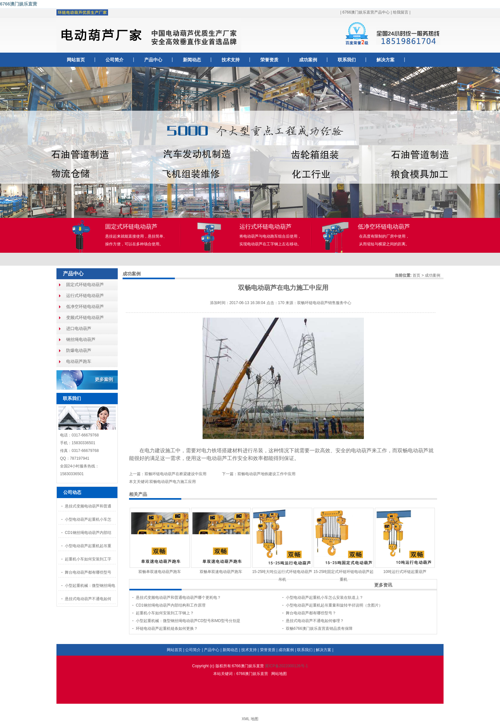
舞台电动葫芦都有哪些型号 (88, 572)
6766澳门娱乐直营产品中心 (366, 12)
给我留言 (400, 12)
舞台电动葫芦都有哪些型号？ (311, 613)
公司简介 (114, 59)
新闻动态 (192, 59)
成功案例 (308, 59)
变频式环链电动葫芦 (85, 317)
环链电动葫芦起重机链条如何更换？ (167, 628)
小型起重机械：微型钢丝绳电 (90, 585)
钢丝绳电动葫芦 (80, 339)
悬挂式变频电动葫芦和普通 (88, 506)
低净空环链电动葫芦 (85, 306)
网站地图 (279, 673)
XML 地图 (250, 719)
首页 (416, 275)
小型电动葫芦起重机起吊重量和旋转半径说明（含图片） (334, 605)
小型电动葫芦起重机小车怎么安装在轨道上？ (324, 597)
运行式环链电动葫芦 (85, 295)
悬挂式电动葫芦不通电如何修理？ (315, 621)
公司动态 (72, 492)
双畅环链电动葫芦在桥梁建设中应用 (175, 474)
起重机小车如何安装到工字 (88, 559)
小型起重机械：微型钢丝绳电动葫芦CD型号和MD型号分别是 (188, 621)
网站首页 (76, 59)
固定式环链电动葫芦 (85, 284)
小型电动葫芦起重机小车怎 (88, 519)
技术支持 (231, 59)
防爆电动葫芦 (78, 350)
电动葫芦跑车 (78, 361)
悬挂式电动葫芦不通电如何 (88, 599)
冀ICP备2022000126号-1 (286, 666)
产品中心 (153, 59)
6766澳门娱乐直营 (18, 3)
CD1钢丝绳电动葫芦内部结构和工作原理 (170, 605)
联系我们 (347, 59)
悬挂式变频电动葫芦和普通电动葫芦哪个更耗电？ (178, 597)
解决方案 (385, 59)
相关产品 (138, 494)
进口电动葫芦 (78, 328)
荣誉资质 (269, 59)
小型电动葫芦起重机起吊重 (88, 546)
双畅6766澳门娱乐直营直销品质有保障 (319, 628)
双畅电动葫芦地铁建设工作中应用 (266, 474)
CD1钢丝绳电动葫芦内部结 (88, 532)
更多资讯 (383, 585)
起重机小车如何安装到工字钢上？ (165, 613)
